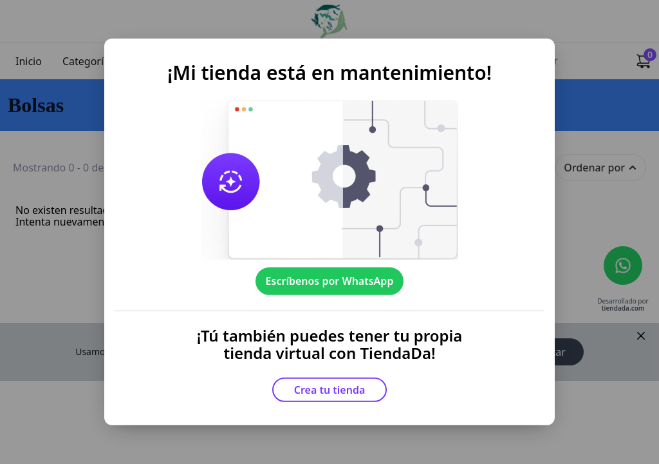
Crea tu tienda (330, 390)
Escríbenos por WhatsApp (330, 281)
